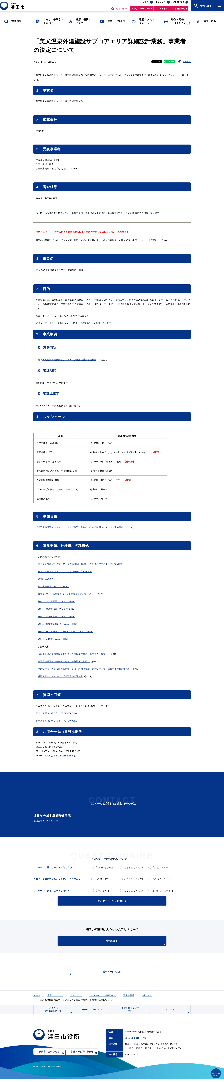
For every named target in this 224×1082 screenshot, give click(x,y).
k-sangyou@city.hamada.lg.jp (60, 755)
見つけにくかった (162, 867)
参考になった (102, 890)
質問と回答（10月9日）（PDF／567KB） (57, 713)
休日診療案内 (181, 10)
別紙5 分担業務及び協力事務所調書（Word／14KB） (65, 631)
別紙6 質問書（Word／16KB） (54, 639)
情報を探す (119, 942)
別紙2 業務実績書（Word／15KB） (56, 609)
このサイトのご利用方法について (58, 1012)
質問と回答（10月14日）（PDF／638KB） (57, 721)
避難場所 (163, 10)
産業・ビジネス (55, 995)
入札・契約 (76, 995)
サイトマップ (177, 1013)
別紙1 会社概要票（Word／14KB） (56, 601)
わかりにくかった (162, 879)
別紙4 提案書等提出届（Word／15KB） (59, 624)
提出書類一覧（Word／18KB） (53, 586)
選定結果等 (128, 995)
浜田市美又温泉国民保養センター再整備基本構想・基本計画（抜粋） (73, 654)
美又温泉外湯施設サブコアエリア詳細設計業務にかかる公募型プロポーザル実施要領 (81, 527)
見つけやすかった (105, 867)
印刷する (187, 62)
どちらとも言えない (134, 867)
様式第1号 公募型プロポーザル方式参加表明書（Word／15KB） (71, 594)
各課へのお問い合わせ (84, 1056)
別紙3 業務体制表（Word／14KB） (56, 616)
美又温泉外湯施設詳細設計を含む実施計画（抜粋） (64, 661)
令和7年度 (147, 995)
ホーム (36, 995)
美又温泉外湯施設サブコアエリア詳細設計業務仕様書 (69, 359)
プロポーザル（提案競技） (102, 995)
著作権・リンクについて (96, 1013)
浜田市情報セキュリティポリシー (135, 1012)
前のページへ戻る (108, 972)
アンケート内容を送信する (112, 900)
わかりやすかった (105, 879)
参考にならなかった (163, 890)
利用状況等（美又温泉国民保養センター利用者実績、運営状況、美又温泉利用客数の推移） (84, 669)
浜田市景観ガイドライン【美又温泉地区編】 (60, 676)
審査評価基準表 (46, 579)
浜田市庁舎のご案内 (52, 1056)
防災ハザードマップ (143, 10)
